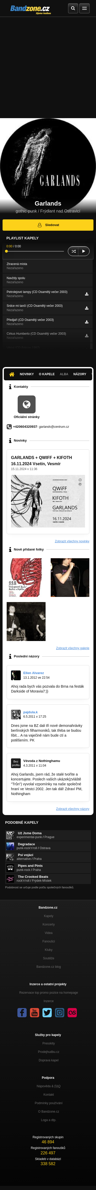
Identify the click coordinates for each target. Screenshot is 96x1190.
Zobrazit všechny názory (72, 809)
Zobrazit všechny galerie (72, 648)
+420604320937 (25, 427)
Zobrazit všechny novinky (72, 541)
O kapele (47, 374)
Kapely (49, 916)
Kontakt (49, 1094)
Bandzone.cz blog (48, 967)
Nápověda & (48, 1086)
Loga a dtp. (48, 1120)
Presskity (48, 1043)
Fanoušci (48, 941)
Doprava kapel (48, 1060)
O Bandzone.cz (48, 1111)
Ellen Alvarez (33, 673)
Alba (64, 374)
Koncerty (48, 924)
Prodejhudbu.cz (48, 1052)
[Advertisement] (48, 67)
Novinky (27, 374)
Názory (79, 374)
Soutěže (48, 958)
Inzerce (49, 1001)
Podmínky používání (49, 1103)
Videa (48, 933)
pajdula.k (30, 712)
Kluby (48, 950)
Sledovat (48, 225)
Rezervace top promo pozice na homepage (48, 992)
